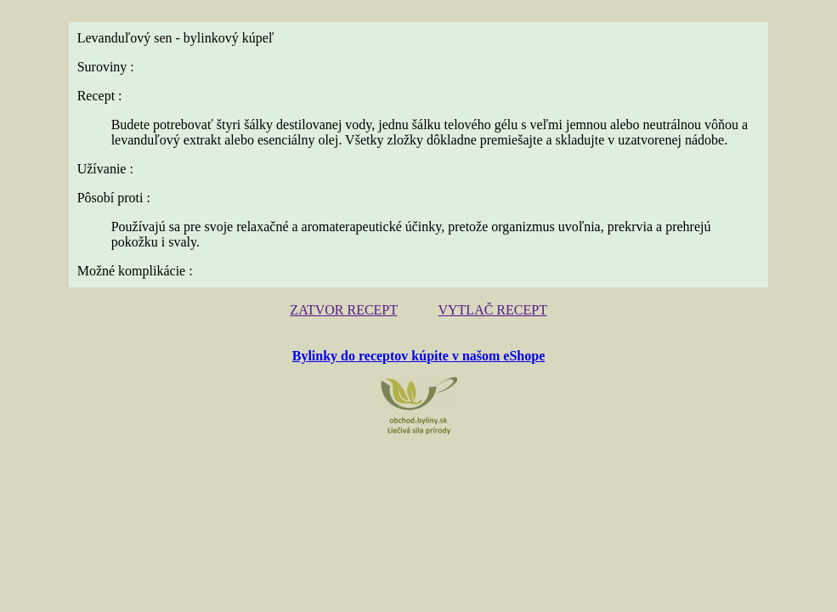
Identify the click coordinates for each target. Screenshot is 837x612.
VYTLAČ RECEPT (492, 310)
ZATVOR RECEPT (343, 310)
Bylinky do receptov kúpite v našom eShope (419, 355)
